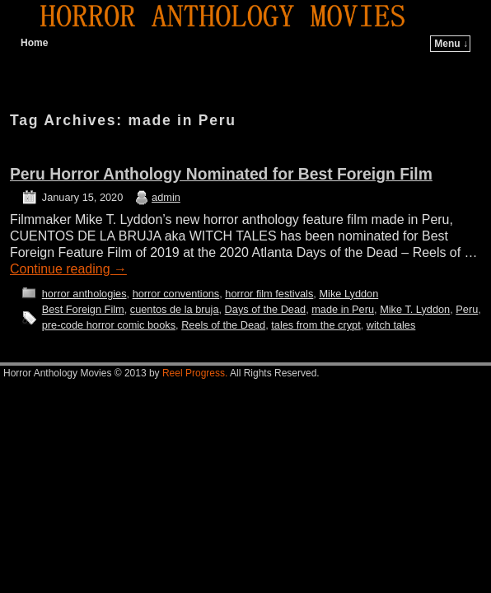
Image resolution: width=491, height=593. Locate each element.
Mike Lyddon (348, 293)
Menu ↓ (451, 43)
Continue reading (68, 269)
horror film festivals (269, 293)
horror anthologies (84, 293)
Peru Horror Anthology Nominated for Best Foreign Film (221, 174)
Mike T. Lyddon (415, 309)
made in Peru (342, 309)
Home (34, 43)
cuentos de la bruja (174, 309)
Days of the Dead (265, 309)
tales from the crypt (315, 325)
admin (166, 197)
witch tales (391, 325)
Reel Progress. (194, 373)
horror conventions (176, 293)
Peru (467, 309)
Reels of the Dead (223, 325)
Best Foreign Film (83, 309)
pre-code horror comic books (108, 325)
